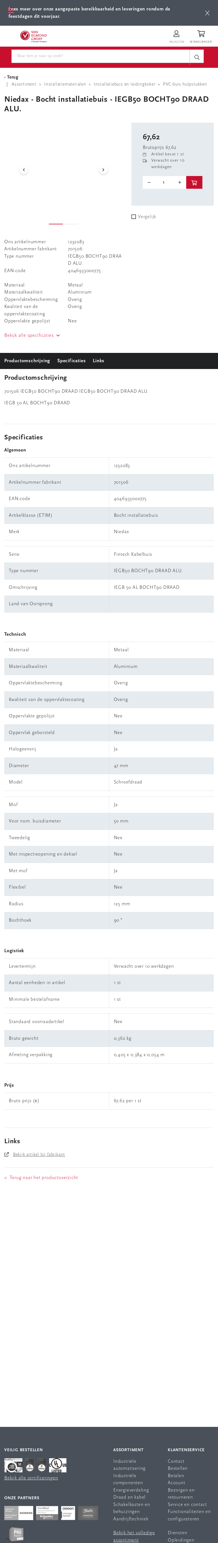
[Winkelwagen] (202, 37)
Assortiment (128, 1450)
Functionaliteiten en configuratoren (189, 1515)
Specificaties (71, 361)
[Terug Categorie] (12, 77)
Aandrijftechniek (130, 1519)
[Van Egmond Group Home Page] (33, 36)
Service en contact (187, 1504)
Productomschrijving (27, 361)
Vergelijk (147, 216)
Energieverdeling (131, 1490)
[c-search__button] (197, 57)
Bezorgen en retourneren (181, 1494)
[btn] (207, 13)
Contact (176, 1461)
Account (176, 1483)
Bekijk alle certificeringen (31, 1478)
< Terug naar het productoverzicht (41, 1177)
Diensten (177, 1533)
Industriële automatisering (129, 1465)
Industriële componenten (128, 1479)
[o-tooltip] (164, 182)
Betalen (176, 1475)
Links (98, 361)
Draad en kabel (129, 1497)
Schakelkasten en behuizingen (131, 1508)
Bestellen (178, 1468)
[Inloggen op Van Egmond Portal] (176, 37)
